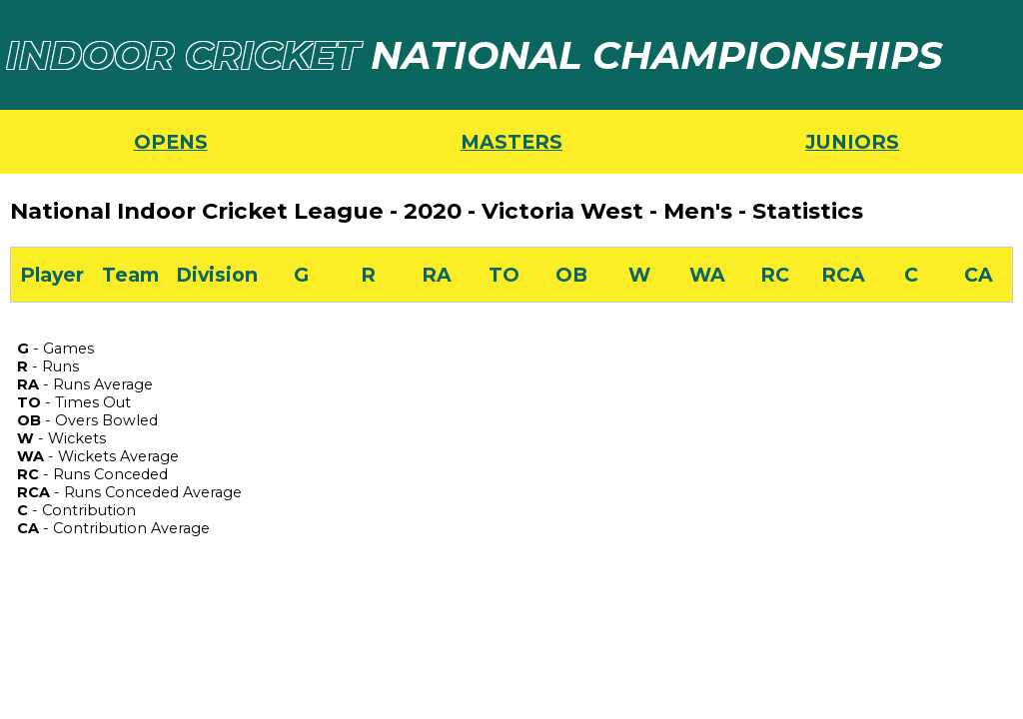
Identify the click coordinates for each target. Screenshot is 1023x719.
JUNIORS (852, 142)
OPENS (171, 142)
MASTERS (511, 142)
